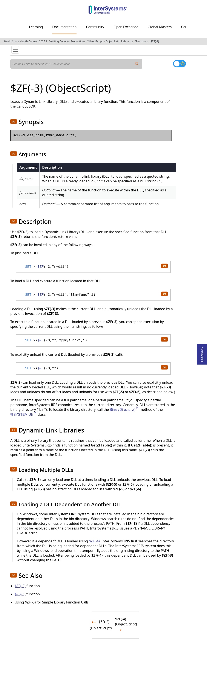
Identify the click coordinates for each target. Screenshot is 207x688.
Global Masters (160, 27)
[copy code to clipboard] (164, 265)
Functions (142, 41)
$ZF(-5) (20, 585)
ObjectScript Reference (119, 41)
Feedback (202, 353)
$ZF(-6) (20, 594)
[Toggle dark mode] (179, 63)
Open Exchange (125, 27)
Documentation (64, 27)
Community (95, 27)
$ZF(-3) (155, 41)
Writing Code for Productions (67, 41)
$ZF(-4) (94, 541)
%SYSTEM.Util (23, 414)
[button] (13, 121)
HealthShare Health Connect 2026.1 (25, 41)
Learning (36, 27)
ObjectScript (95, 41)
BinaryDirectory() (124, 409)
